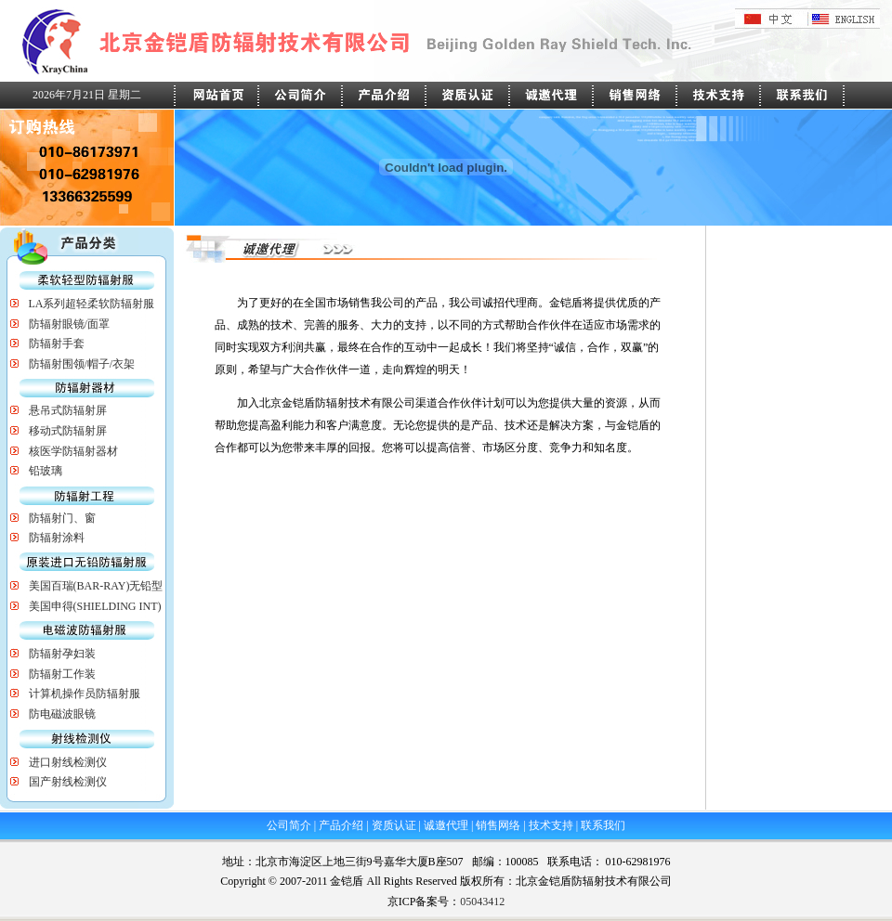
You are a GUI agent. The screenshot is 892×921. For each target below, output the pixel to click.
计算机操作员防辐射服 (84, 693)
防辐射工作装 (62, 674)
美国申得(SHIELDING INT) (95, 606)
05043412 (482, 901)
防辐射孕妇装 (62, 653)
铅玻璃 (45, 470)
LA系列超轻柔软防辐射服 (92, 303)
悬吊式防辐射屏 (68, 410)
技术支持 (551, 825)
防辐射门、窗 (62, 518)
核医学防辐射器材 (73, 451)
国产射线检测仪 (68, 781)
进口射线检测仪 (68, 762)
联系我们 (603, 825)
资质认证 (394, 825)
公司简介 (289, 825)
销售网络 (498, 825)
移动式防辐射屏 (68, 430)
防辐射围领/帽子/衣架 (82, 363)
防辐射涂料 (57, 537)
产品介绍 (341, 825)
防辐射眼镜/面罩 (69, 324)
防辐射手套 (57, 343)
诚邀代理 (446, 825)
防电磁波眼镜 (62, 713)
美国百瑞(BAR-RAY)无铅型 (96, 585)
